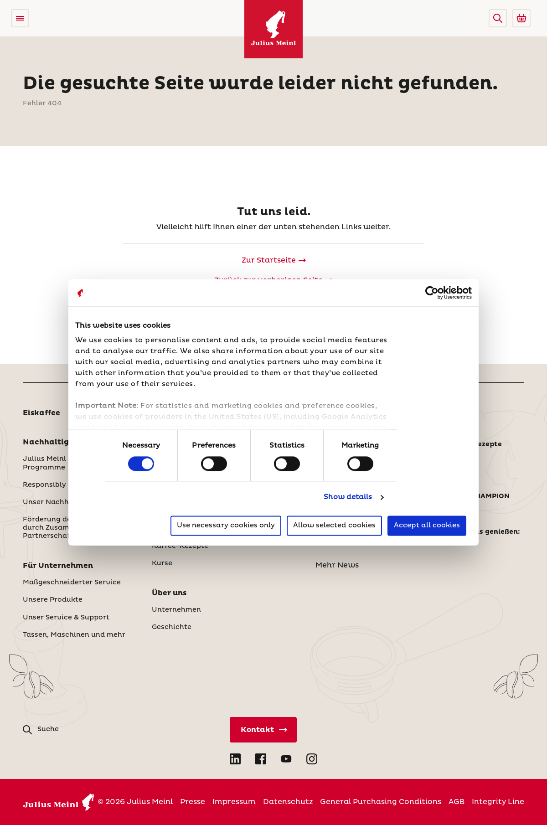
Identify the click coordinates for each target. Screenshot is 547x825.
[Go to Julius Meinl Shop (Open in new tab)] (521, 18)
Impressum (234, 801)
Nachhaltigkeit (54, 442)
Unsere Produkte (53, 600)
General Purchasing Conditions (380, 801)
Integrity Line (498, 801)
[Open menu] (20, 18)
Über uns (169, 593)
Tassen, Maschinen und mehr (74, 635)
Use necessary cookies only (226, 525)
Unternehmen (176, 610)
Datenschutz (288, 801)
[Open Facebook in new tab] (260, 758)
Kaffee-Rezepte (180, 546)
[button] (498, 18)
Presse (192, 801)
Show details (348, 497)
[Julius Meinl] (273, 29)
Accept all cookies (427, 525)
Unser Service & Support (66, 618)
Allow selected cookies (334, 525)
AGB (456, 801)
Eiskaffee (41, 413)
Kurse (162, 563)
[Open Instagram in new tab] (311, 758)
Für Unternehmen (58, 565)
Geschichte (171, 627)
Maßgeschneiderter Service (72, 582)
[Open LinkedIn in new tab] (235, 758)
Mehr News (337, 565)
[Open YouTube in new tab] (286, 758)
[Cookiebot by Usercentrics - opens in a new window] (432, 292)
